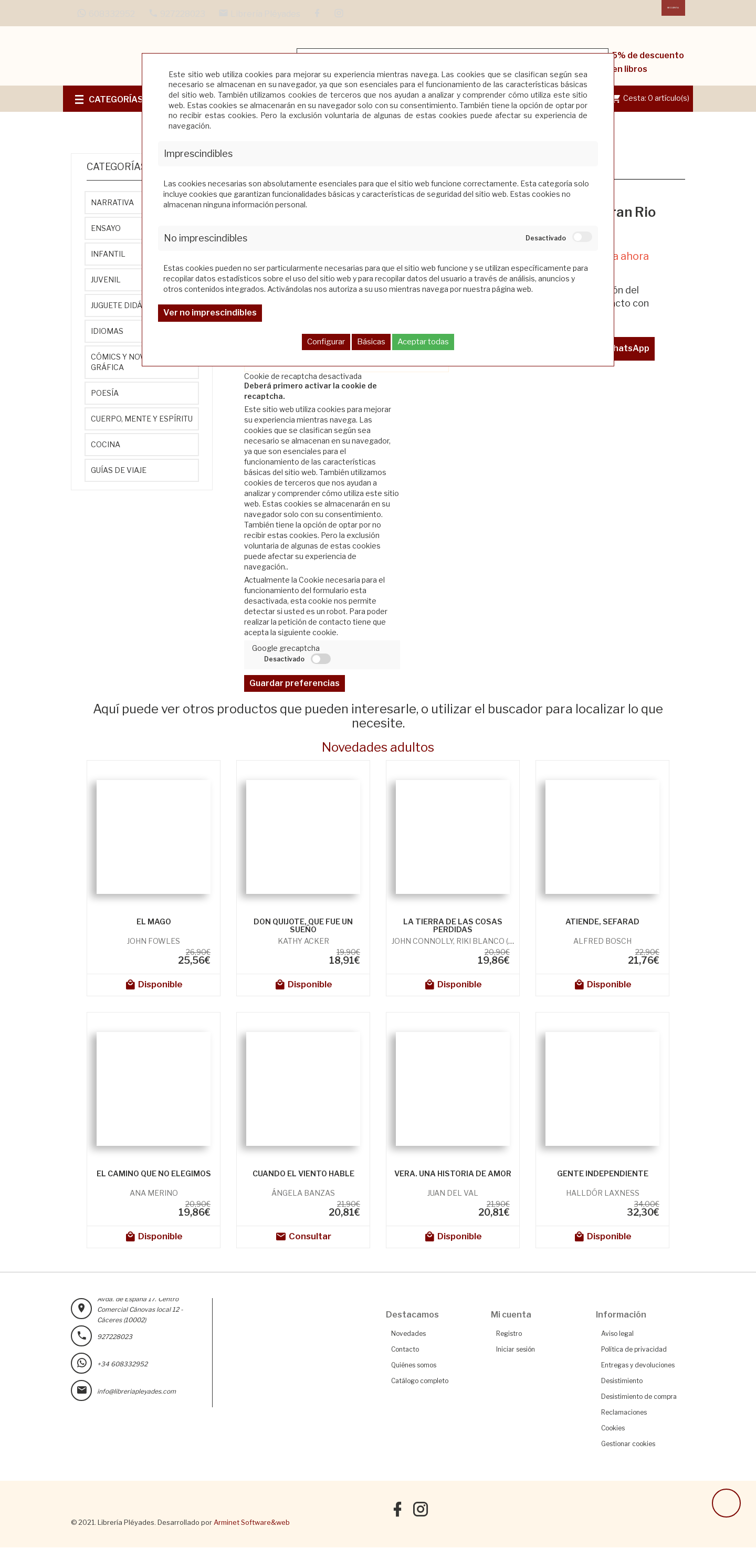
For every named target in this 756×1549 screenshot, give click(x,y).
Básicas (371, 341)
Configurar (326, 341)
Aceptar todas (423, 341)
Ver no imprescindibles (210, 313)
